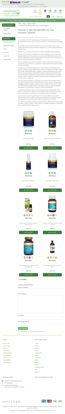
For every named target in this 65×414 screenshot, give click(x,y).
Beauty (31, 20)
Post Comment (23, 328)
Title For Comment (23, 287)
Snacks (19, 20)
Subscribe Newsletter (39, 4)
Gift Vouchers (19, 4)
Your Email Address (23, 321)
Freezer (50, 20)
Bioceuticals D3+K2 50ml (28, 180)
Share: (22, 279)
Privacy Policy (7, 355)
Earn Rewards (11, 4)
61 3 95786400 (8, 383)
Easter (36, 343)
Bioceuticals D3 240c (28, 138)
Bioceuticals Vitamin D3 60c (52, 180)
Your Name (21, 315)
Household (36, 20)
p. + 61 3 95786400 (42, 6)
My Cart (5, 348)
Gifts (36, 369)
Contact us (6, 56)
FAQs (4, 49)
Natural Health (7, 33)
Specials (37, 372)
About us (5, 4)
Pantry (11, 20)
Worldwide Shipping (23, 6)
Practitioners (30, 4)
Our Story (5, 52)
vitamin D (21, 84)
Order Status (6, 346)
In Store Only (28, 148)
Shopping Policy (7, 353)
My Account (6, 343)
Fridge (45, 20)
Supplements (25, 20)
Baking (15, 20)
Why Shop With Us (8, 42)
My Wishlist (6, 350)
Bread (53, 20)
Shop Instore (33, 6)
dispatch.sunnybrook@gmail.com (13, 381)
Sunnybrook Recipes (6, 29)
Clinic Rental (6, 362)
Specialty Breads (39, 367)
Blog (25, 4)
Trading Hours (7, 59)
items (59, 17)
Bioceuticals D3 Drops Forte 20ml (52, 138)
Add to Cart (28, 232)
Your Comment (22, 293)
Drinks (41, 20)
